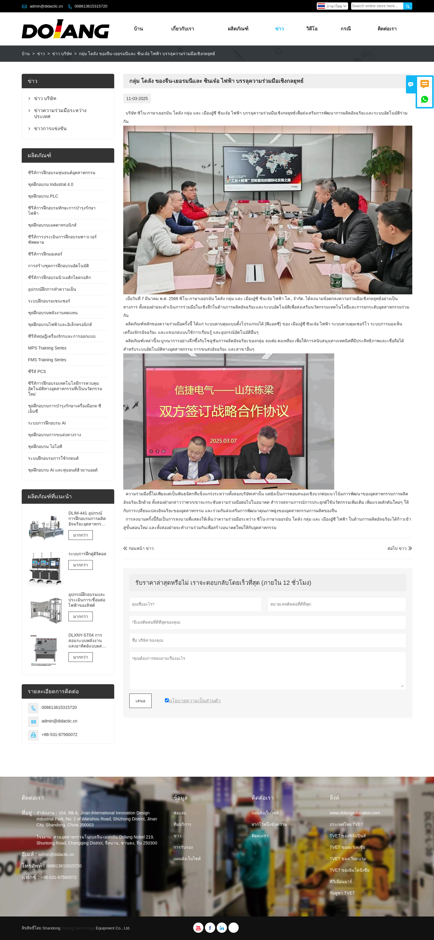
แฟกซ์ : (30, 877)
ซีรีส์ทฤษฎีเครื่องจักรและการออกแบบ (62, 336)
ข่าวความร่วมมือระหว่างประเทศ (60, 113)
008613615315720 (91, 6)
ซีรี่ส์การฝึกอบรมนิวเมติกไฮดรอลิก (59, 277)
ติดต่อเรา (387, 28)
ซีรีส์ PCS (37, 371)
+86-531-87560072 (59, 734)
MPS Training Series (47, 348)
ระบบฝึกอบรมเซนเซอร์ (49, 301)
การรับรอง (183, 847)
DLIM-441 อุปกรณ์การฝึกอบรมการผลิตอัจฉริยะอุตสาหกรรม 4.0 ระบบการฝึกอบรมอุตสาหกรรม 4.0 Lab (87, 519)
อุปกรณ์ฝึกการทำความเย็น (52, 289)
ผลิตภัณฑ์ (238, 28)
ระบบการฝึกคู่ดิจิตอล (87, 553)
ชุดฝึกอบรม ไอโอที (45, 446)
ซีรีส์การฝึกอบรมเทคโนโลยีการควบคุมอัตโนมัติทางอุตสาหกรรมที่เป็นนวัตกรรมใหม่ (65, 388)
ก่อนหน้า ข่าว (138, 548)
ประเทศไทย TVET (346, 824)
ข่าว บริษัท (62, 53)
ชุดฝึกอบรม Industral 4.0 (50, 184)
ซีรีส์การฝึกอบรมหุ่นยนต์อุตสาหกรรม (61, 172)
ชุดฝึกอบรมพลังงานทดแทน (53, 312)
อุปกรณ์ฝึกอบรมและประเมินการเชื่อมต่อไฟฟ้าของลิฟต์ (86, 600)
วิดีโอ (312, 28)
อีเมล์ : (29, 854)
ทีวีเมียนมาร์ (341, 881)
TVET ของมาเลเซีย (347, 847)
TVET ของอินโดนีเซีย (350, 870)
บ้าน (138, 28)
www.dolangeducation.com (355, 812)
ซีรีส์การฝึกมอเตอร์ (45, 254)
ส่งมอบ (180, 812)
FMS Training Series (47, 359)
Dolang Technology (78, 928)
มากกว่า (80, 535)
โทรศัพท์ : (33, 866)
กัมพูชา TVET (342, 893)
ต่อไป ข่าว (397, 548)
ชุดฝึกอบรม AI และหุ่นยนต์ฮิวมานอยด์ (63, 470)
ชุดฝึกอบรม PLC (43, 196)
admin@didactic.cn (46, 6)
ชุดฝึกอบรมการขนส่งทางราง (54, 434)
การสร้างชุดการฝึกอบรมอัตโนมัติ (58, 265)
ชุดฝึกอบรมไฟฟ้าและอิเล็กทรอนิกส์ (60, 324)
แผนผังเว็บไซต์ (187, 858)
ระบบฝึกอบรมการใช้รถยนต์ (53, 458)
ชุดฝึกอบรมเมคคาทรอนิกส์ (52, 225)
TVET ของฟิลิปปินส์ (348, 835)
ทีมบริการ (182, 824)
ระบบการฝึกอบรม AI (47, 423)
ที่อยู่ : (28, 813)
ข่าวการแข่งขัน (50, 128)
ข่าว (279, 28)
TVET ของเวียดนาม (348, 858)
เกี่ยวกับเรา (182, 28)
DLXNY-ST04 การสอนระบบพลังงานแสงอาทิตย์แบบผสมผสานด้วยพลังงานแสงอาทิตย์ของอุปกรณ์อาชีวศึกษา (86, 641)
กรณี (346, 28)
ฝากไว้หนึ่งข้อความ (269, 824)
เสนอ (140, 700)
